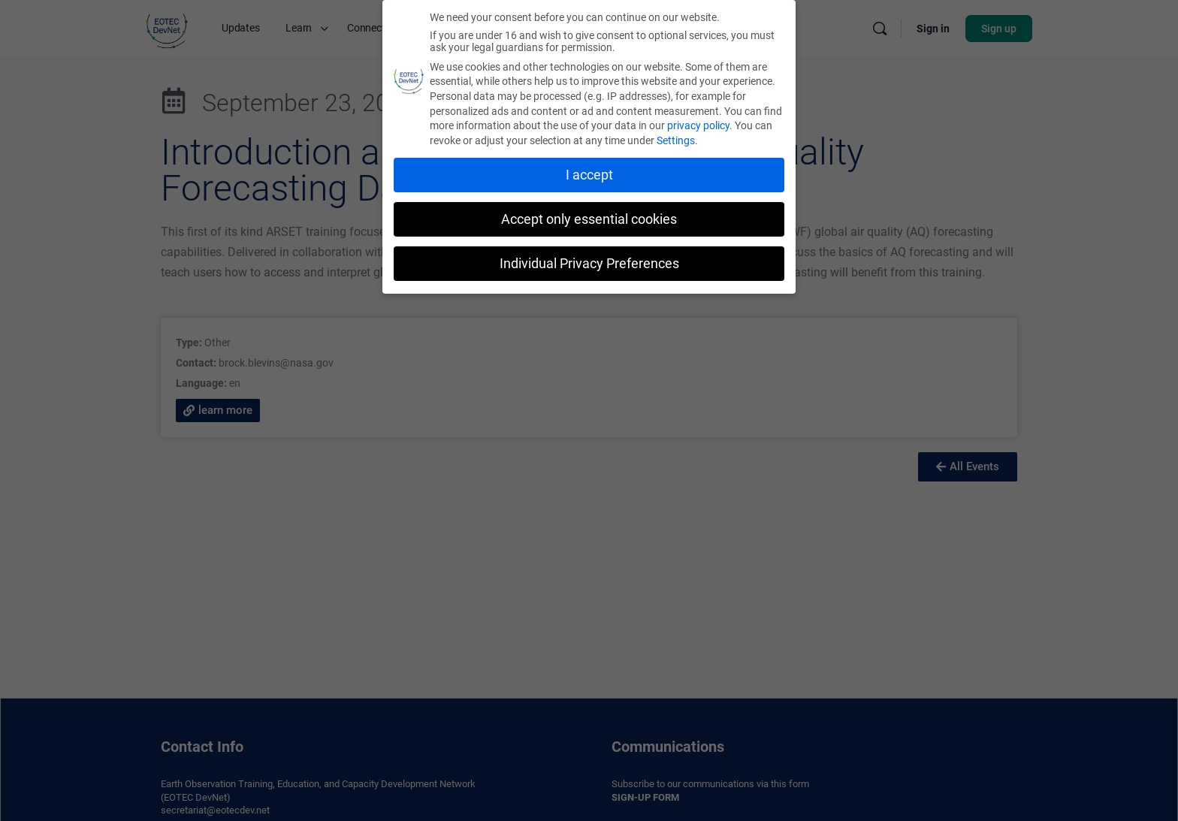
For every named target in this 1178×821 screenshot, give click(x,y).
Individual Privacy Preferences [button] (589, 262)
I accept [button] (589, 174)
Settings (676, 140)
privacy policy (698, 125)
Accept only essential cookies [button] (589, 218)
